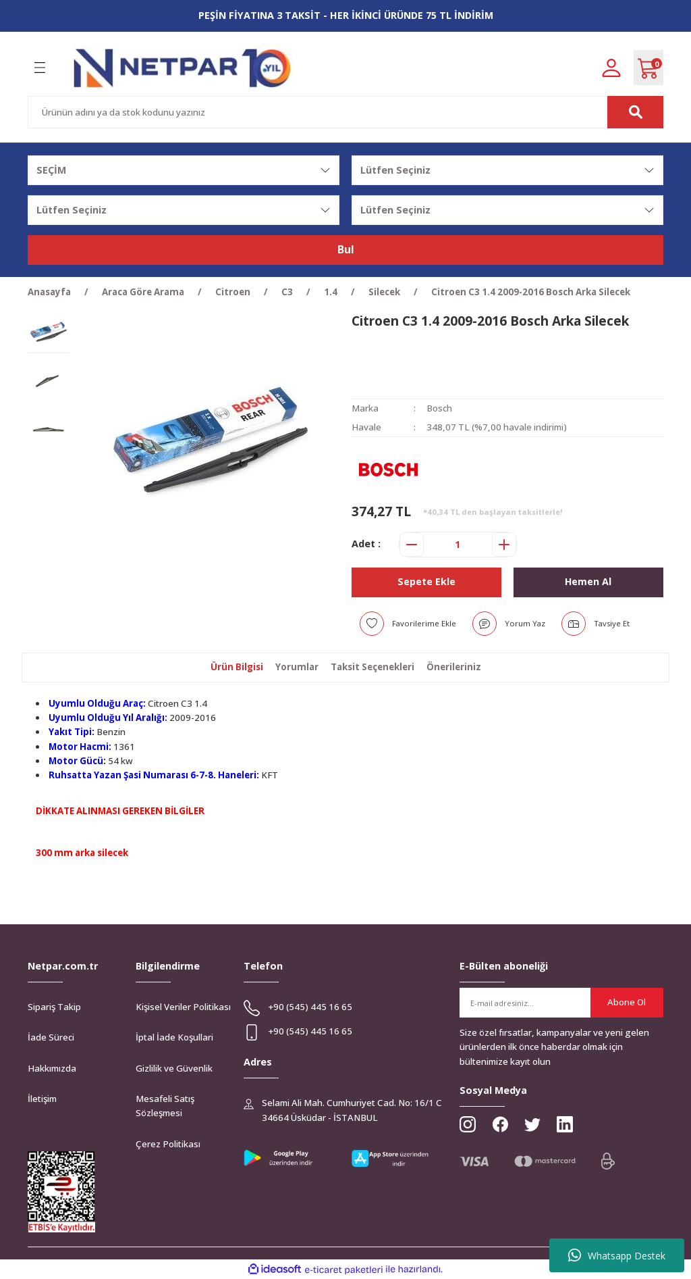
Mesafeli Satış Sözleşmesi (165, 1106)
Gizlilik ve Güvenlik (174, 1068)
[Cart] (648, 67)
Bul (345, 250)
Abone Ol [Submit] (626, 1002)
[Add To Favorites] (408, 623)
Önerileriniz (453, 667)
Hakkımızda (52, 1068)
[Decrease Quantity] (411, 544)
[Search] (345, 112)
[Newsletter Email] (561, 1003)
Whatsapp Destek (616, 1255)
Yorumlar (297, 667)
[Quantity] (458, 544)
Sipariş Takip (54, 1007)
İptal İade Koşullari (174, 1037)
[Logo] (182, 68)
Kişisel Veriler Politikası (183, 1007)
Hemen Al (588, 581)
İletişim (42, 1099)
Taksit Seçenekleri (372, 667)
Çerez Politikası (168, 1144)
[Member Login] (611, 67)
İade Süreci (51, 1037)
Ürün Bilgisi (237, 667)
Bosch (439, 408)
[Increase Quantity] (504, 544)
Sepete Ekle (426, 581)
